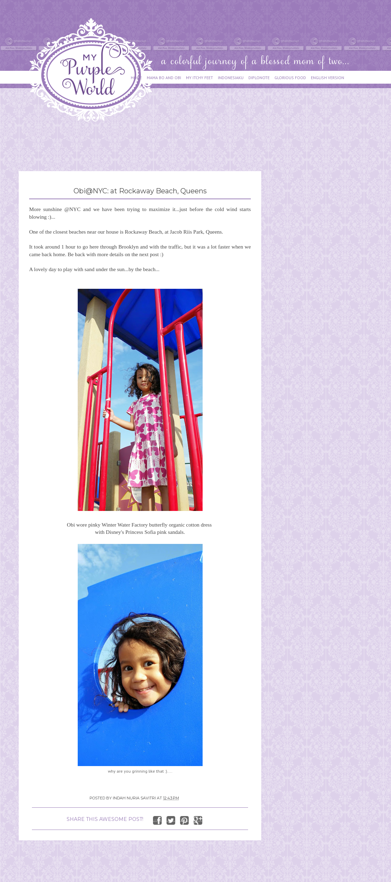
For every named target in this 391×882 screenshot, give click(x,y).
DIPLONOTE (259, 77)
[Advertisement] (145, 143)
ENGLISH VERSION (327, 77)
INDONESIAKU (231, 77)
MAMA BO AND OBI (164, 77)
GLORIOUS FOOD (290, 77)
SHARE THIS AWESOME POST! (105, 819)
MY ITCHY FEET (199, 77)
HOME (136, 77)
